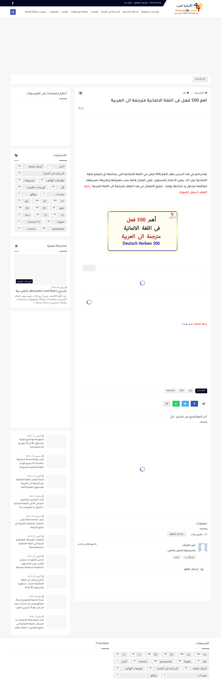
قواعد (65, 12)
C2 (41, 215)
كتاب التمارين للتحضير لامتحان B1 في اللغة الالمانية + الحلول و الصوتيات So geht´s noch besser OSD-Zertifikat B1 (29, 504)
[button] (194, 404)
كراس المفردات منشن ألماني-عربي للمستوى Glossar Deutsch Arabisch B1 (30, 564)
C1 (58, 215)
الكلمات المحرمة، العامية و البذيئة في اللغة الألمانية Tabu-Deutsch (30, 544)
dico (182, 391)
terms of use (155, 3)
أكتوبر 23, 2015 (34, 476)
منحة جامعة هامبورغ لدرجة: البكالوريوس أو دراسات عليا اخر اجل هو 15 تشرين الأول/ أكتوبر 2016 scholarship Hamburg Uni (29, 604)
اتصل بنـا (128, 3)
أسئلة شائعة (29, 166)
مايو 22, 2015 (35, 496)
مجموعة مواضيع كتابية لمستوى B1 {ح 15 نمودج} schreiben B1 (31, 443)
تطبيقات (54, 12)
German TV (29, 222)
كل (186, 93)
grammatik (52, 228)
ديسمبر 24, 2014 (33, 516)
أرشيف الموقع (141, 3)
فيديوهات (25, 180)
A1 (58, 201)
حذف (176, 557)
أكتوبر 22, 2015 (34, 436)
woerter (171, 391)
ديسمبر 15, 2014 (33, 456)
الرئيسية (201, 93)
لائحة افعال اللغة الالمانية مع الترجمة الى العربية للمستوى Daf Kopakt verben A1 (30, 484)
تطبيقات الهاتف (52, 180)
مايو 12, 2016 (35, 616)
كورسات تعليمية (150, 12)
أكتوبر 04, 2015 (34, 576)
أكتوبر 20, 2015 (34, 556)
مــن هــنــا (187, 324)
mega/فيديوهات (79, 12)
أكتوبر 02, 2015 (34, 536)
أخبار (56, 166)
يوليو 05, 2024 (57, 287)
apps (58, 208)
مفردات (94, 12)
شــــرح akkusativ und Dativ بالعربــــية (41, 291)
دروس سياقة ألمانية (36, 12)
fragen (55, 222)
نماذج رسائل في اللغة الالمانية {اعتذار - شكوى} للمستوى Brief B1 (31, 584)
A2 (40, 201)
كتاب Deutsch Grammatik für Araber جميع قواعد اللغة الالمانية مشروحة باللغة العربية (30, 464)
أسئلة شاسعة (131, 12)
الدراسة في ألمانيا (110, 12)
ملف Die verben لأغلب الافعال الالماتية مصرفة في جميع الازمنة (29, 524)
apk (23, 201)
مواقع (27, 194)
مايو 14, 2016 (35, 596)
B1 (40, 208)
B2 (23, 208)
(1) (81, 108)
